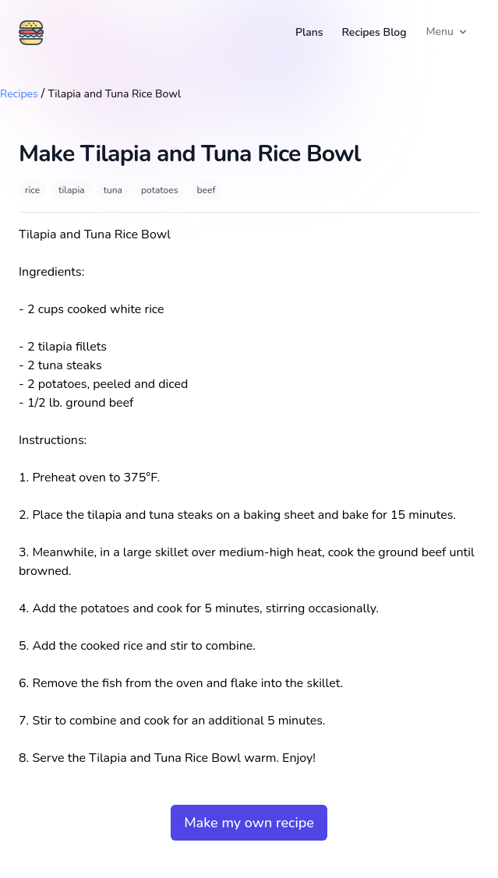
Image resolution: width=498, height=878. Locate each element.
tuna (113, 190)
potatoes (159, 190)
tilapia (71, 190)
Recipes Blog (374, 32)
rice (32, 190)
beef (206, 190)
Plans (309, 32)
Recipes (19, 93)
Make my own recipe (249, 822)
